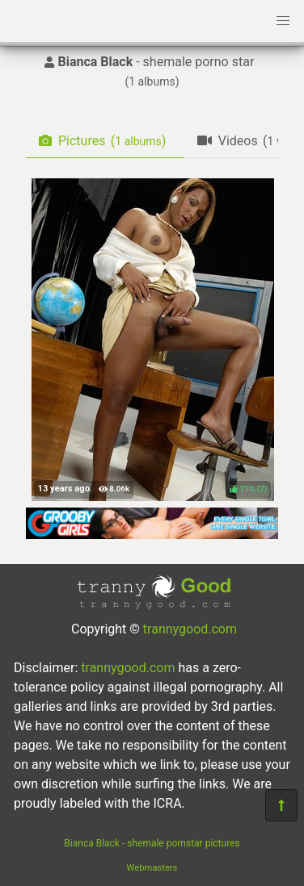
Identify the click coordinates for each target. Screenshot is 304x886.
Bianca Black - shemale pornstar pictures (151, 843)
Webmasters (152, 868)
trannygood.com (190, 629)
